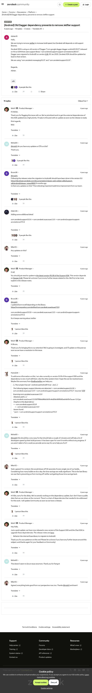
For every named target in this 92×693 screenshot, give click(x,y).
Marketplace (76, 649)
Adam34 (14, 211)
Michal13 (14, 143)
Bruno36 (14, 172)
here (52, 533)
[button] (2, 5)
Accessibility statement (61, 627)
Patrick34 (14, 373)
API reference (45, 653)
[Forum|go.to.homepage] (18, 4)
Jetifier (32, 43)
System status (16, 653)
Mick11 (13, 108)
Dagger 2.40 (18, 278)
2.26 (46, 54)
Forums (12, 12)
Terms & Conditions (29, 627)
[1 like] (19, 329)
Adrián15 (14, 36)
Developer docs (46, 649)
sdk (13, 81)
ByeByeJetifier (37, 381)
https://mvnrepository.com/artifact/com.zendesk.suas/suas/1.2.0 (35, 307)
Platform (31, 12)
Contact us (13, 657)
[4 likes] (21, 87)
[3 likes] (21, 199)
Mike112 (14, 247)
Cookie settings (44, 627)
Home (4, 12)
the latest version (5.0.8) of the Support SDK (52, 275)
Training (13, 649)
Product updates (45, 657)
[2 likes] (20, 160)
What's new (75, 645)
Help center (14, 645)
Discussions (21, 12)
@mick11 (14, 146)
